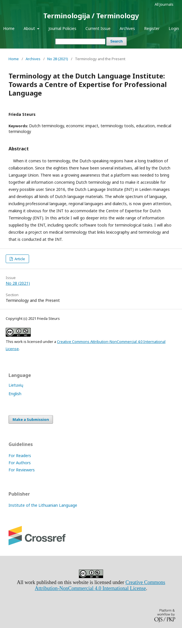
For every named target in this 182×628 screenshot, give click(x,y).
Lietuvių (16, 385)
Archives (127, 28)
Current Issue (98, 28)
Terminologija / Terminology (91, 15)
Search (116, 41)
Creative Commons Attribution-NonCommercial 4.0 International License (100, 585)
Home (9, 28)
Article (19, 258)
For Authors (20, 462)
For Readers (20, 455)
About (30, 28)
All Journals (164, 4)
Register (151, 28)
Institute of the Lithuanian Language (43, 505)
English (15, 393)
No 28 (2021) (57, 58)
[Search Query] (80, 42)
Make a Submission (31, 419)
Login (174, 28)
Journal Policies (62, 28)
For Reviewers (22, 469)
